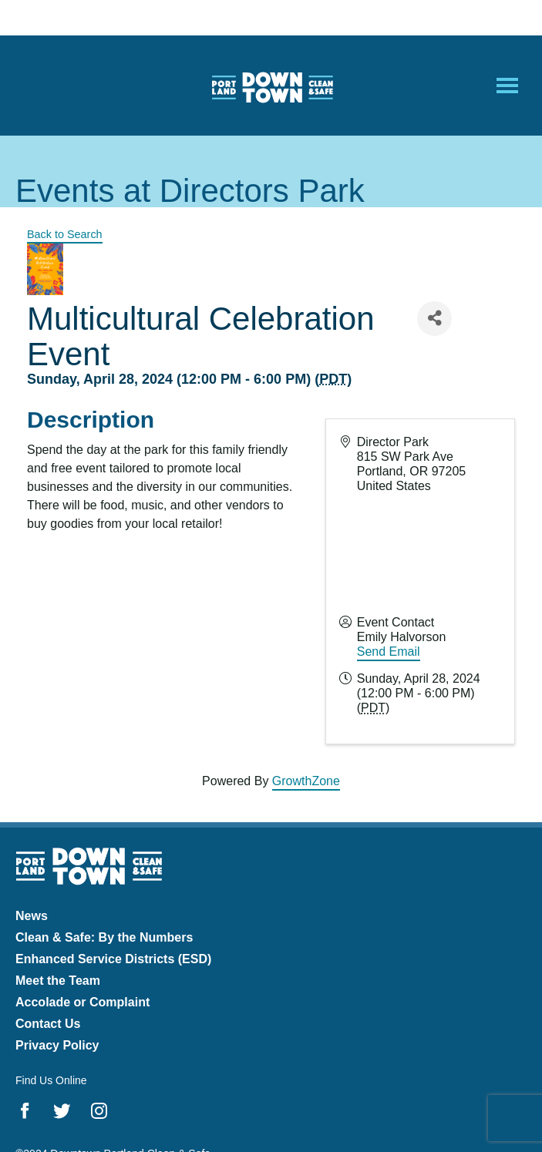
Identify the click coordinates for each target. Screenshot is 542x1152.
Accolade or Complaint (82, 1002)
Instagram (99, 1111)
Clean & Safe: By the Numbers (104, 937)
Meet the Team (57, 980)
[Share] (434, 318)
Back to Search (65, 234)
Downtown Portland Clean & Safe (271, 86)
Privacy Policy (57, 1045)
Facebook (25, 1111)
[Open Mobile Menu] (507, 85)
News (31, 915)
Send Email (388, 651)
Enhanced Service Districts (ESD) (113, 959)
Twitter (62, 1111)
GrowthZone (306, 781)
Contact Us (47, 1023)
